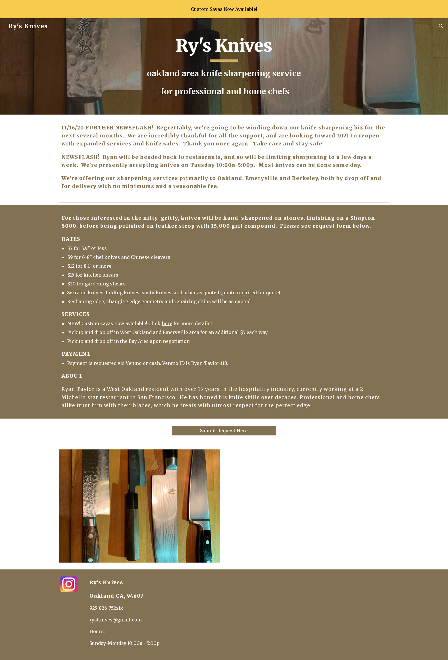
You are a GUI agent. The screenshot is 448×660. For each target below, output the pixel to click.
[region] (224, 9)
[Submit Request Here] (224, 430)
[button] (441, 26)
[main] (224, 66)
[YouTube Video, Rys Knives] (308, 506)
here (167, 323)
